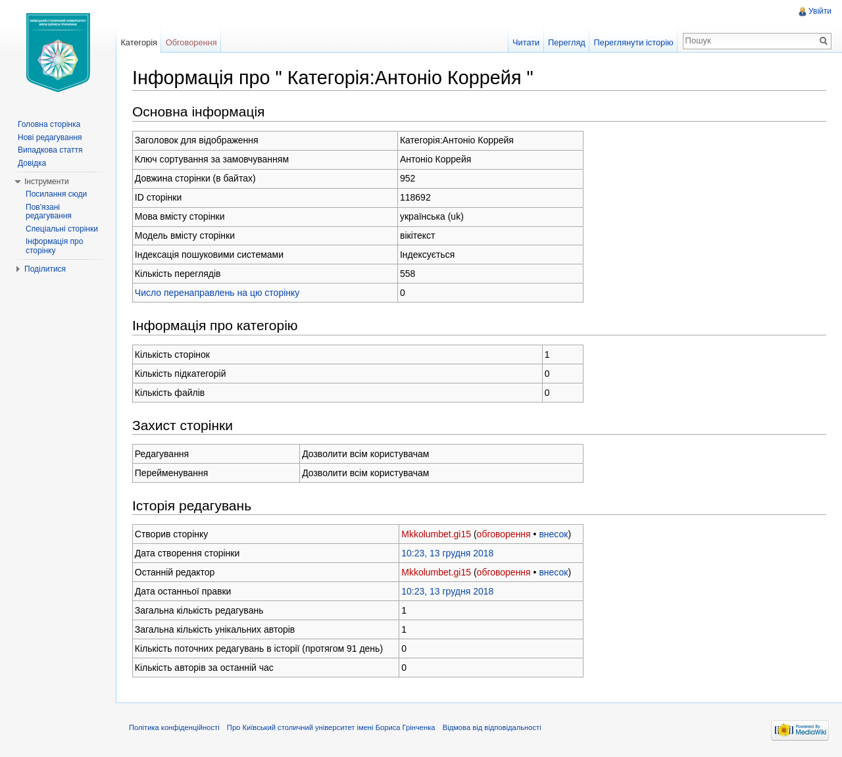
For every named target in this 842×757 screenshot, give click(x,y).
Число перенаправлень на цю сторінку (217, 292)
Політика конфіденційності (174, 727)
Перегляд (566, 42)
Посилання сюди (56, 194)
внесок (553, 534)
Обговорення (191, 42)
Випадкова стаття (50, 150)
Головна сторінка (49, 124)
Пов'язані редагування (49, 212)
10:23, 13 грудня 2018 (447, 553)
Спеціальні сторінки (62, 228)
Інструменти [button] (46, 181)
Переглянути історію (634, 42)
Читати (525, 42)
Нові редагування (50, 137)
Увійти (819, 11)
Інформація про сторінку (54, 246)
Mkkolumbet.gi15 (436, 534)
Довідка (32, 163)
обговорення (504, 534)
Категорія (138, 42)
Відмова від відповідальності (492, 727)
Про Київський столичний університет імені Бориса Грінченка (331, 727)
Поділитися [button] (45, 269)
